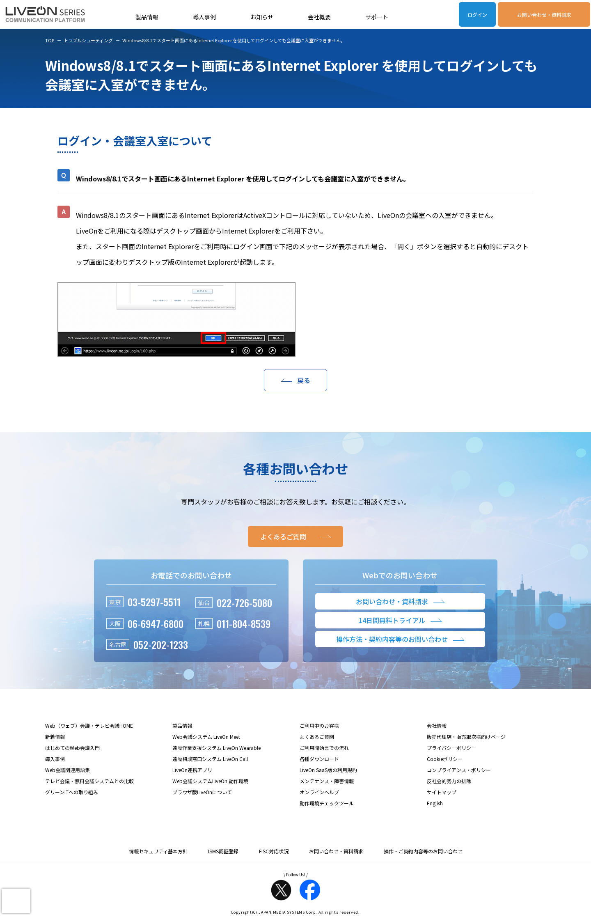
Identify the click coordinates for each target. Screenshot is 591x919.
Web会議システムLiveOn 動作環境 (210, 780)
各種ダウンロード (319, 758)
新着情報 (55, 736)
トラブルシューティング (88, 40)
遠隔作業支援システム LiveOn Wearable (216, 747)
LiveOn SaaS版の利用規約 (328, 769)
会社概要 (319, 17)
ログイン (477, 14)
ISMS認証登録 (223, 851)
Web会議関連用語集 (67, 769)
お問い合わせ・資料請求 (544, 14)
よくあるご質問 (317, 736)
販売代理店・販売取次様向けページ (466, 736)
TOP (49, 40)
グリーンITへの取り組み (71, 791)
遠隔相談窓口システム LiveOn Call (210, 758)
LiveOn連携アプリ (192, 769)
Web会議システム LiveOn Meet (206, 736)
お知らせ (261, 17)
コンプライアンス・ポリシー (459, 769)
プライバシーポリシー (451, 747)
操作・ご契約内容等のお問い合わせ (423, 851)
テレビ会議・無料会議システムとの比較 (89, 780)
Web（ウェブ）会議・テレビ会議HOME (89, 725)
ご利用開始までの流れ (324, 747)
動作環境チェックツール (327, 803)
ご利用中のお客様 (319, 725)
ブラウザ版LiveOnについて (202, 791)
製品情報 (146, 17)
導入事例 (204, 17)
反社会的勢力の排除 (449, 780)
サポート (376, 17)
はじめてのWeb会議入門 (72, 747)
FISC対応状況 (274, 851)
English (435, 803)
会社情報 (437, 725)
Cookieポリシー (445, 758)
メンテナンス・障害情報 (327, 780)
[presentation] (16, 901)
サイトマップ (441, 791)
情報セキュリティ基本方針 (158, 851)
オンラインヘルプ (319, 791)
